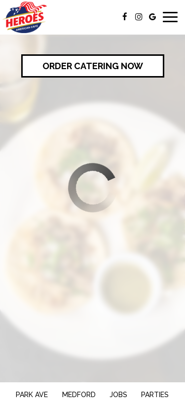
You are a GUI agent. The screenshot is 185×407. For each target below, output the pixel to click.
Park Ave (30, 394)
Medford (78, 394)
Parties (155, 395)
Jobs (118, 395)
